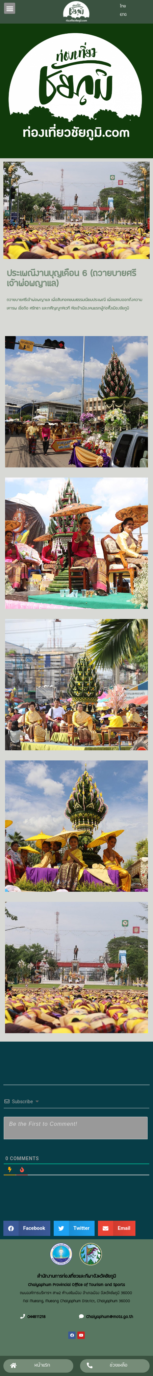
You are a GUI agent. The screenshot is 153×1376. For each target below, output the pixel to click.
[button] (9, 8)
